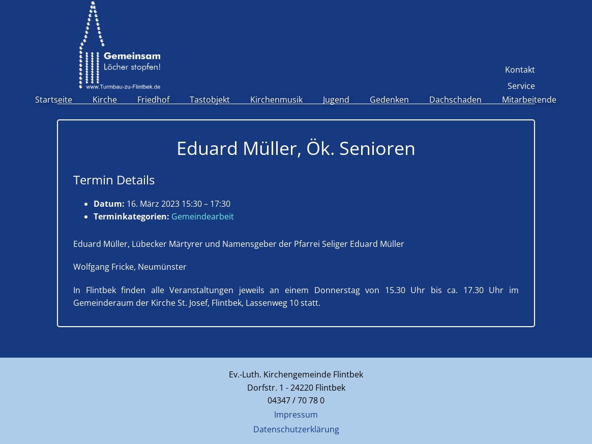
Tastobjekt (210, 99)
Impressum (296, 414)
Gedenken (389, 99)
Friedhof (153, 99)
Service (521, 85)
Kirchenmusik (276, 99)
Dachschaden (455, 99)
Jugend (336, 99)
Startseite (53, 99)
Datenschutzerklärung (296, 429)
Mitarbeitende (529, 99)
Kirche (105, 99)
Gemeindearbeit (202, 216)
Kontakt (520, 69)
